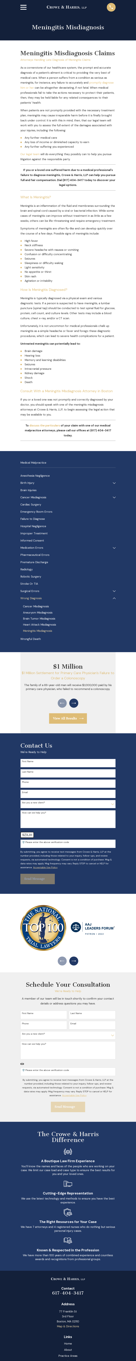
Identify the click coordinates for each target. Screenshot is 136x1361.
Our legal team (30, 154)
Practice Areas (67, 1358)
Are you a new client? (33, 804)
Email (25, 793)
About (68, 1352)
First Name (27, 762)
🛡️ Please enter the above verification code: (45, 843)
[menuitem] (68, 475)
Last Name (27, 773)
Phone (25, 783)
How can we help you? (34, 814)
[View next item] (74, 704)
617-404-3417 (68, 1295)
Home (68, 1346)
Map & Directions (68, 1328)
